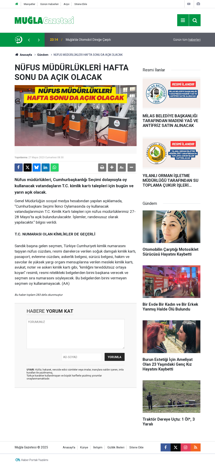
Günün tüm (187, 40)
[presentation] (29, 39)
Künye (84, 447)
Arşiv (66, 4)
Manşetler (29, 4)
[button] (112, 167)
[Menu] (183, 20)
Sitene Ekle (80, 4)
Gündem (42, 54)
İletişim (97, 447)
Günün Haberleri (49, 4)
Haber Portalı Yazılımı (34, 460)
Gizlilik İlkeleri (115, 447)
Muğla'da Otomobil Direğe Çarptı (88, 40)
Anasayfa (23, 54)
